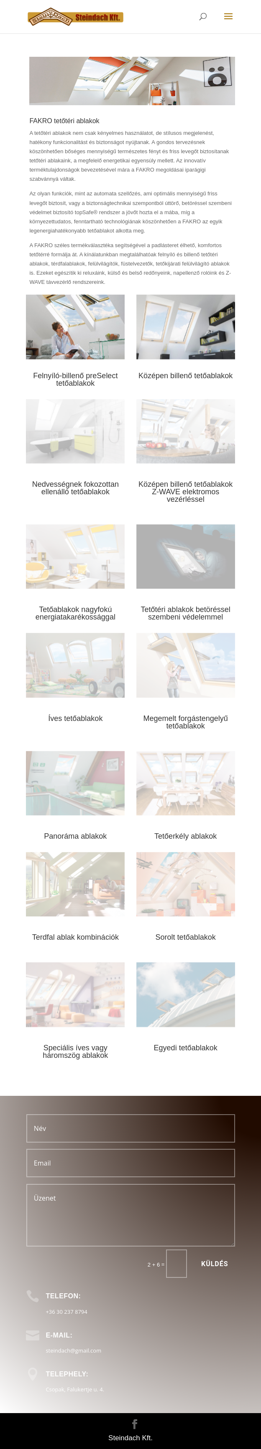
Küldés (214, 1264)
